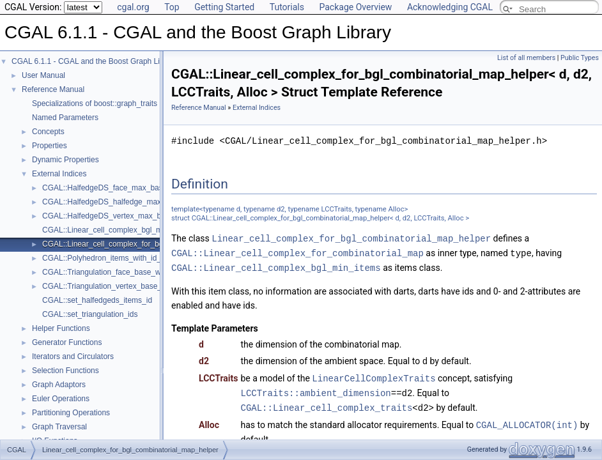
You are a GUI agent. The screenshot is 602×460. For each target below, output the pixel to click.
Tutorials (287, 7)
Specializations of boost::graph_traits (94, 103)
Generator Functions (67, 342)
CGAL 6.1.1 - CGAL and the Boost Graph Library (94, 61)
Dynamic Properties (65, 159)
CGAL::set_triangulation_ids (89, 314)
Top (172, 7)
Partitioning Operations (71, 412)
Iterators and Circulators (73, 356)
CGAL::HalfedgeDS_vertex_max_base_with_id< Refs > (136, 215)
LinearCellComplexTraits (373, 375)
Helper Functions (61, 328)
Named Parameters (65, 117)
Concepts (48, 131)
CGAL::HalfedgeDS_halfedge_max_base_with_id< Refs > (140, 201)
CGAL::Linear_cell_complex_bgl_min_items (116, 230)
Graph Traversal (59, 426)
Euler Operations (60, 398)
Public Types (579, 58)
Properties (49, 145)
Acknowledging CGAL (450, 7)
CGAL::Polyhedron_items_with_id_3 (104, 258)
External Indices (59, 173)
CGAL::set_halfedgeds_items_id (97, 300)
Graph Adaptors (59, 384)
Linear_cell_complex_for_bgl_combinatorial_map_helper (351, 238)
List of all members (526, 58)
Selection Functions (65, 370)
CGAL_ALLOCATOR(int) (527, 420)
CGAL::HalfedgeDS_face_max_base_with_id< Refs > (133, 187)
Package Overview (355, 7)
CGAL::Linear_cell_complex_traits (327, 403)
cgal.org (133, 7)
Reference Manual (53, 89)
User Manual (43, 75)
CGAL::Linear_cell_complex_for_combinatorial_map (297, 252)
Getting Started (224, 7)
